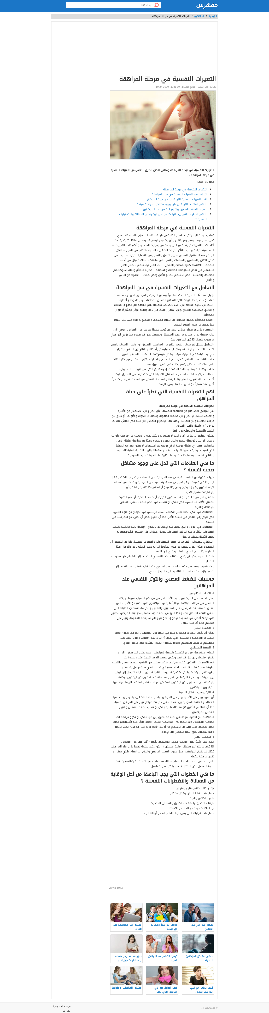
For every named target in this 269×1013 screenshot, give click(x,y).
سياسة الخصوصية (62, 1006)
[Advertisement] (162, 49)
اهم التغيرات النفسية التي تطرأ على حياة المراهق (177, 199)
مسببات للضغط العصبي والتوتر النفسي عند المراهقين (175, 209)
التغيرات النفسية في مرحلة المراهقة (185, 189)
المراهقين (199, 16)
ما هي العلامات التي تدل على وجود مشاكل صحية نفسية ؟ (172, 204)
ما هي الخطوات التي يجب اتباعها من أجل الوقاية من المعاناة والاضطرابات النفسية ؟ (163, 217)
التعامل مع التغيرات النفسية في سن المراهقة (179, 194)
